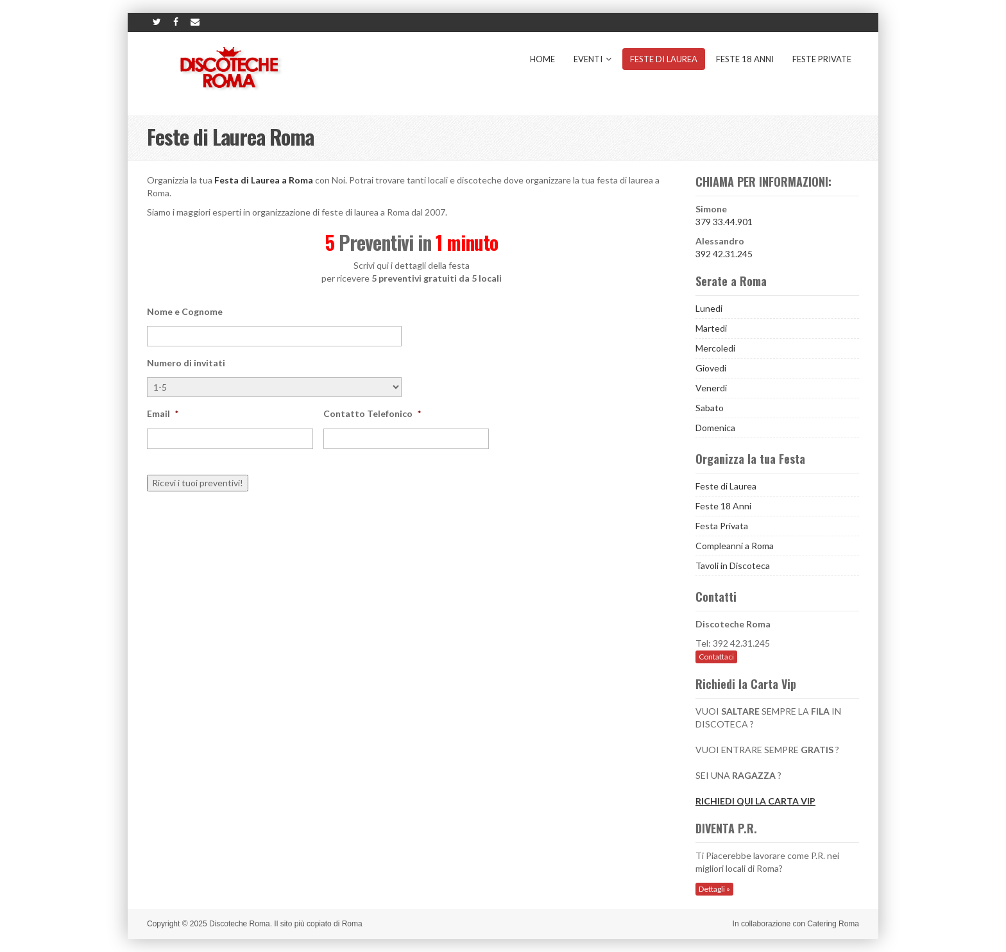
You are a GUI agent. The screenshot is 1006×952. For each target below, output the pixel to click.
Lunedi (708, 308)
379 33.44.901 (724, 221)
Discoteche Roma (239, 923)
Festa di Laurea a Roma (263, 179)
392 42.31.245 (724, 253)
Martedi (711, 328)
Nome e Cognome (185, 311)
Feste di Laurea (663, 59)
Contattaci (716, 656)
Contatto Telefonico (372, 413)
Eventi (592, 59)
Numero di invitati (186, 362)
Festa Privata (721, 525)
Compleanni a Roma (734, 545)
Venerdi (711, 387)
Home (542, 59)
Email (162, 413)
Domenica (715, 427)
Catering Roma (833, 923)
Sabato (709, 407)
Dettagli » (714, 889)
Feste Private (821, 59)
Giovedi (710, 367)
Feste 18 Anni (745, 59)
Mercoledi (715, 348)
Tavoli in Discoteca (732, 565)
